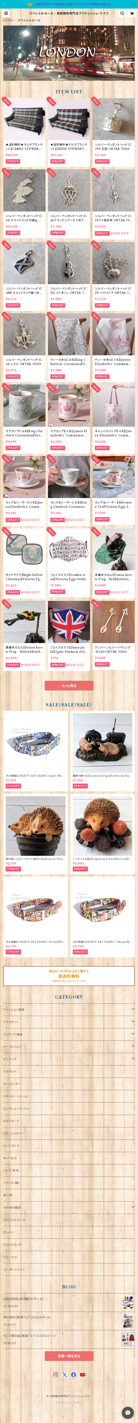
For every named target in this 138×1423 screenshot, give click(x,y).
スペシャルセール (14, 1220)
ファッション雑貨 (13, 1010)
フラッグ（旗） (11, 1183)
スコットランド (12, 1245)
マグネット (9, 1071)
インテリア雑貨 (13, 1034)
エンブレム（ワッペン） (16, 1108)
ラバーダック (11, 1146)
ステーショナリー (14, 1133)
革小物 (7, 1195)
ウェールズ (10, 1257)
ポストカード (11, 1121)
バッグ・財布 (11, 1170)
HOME (8, 20)
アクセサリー (11, 1022)
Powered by (69, 1402)
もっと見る (69, 686)
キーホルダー (12, 1084)
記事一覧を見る (69, 1356)
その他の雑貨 (12, 1207)
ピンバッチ (10, 1059)
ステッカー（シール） (16, 1096)
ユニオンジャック (14, 1269)
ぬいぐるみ (10, 1158)
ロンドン (8, 1232)
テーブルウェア (12, 1047)
